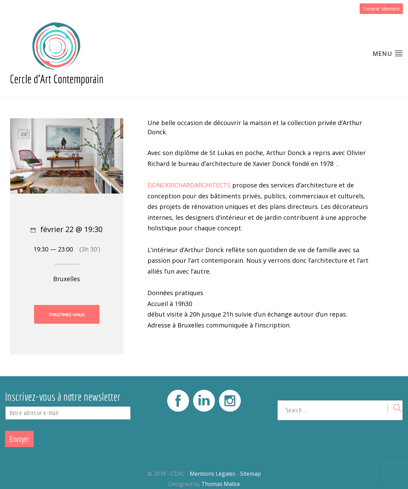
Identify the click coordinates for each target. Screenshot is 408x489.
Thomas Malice (220, 484)
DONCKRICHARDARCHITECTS (189, 185)
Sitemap (250, 473)
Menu (388, 53)
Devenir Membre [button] (381, 8)
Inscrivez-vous (67, 314)
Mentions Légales (212, 473)
